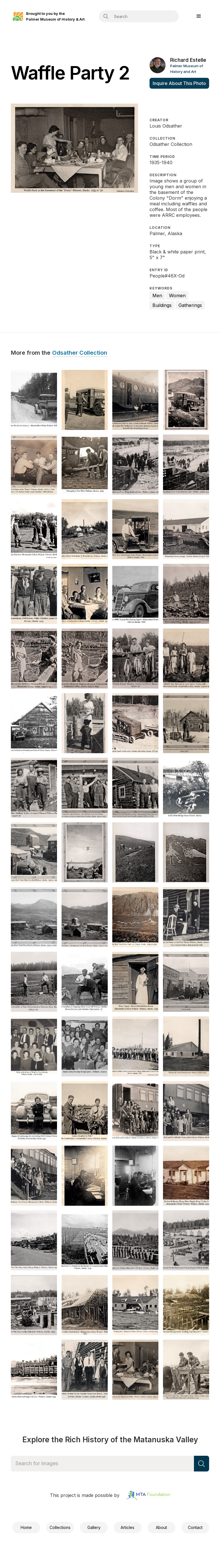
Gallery (94, 1527)
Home (26, 1527)
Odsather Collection (79, 353)
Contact (195, 1527)
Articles (127, 1527)
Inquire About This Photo (179, 83)
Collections (60, 1527)
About (161, 1527)
